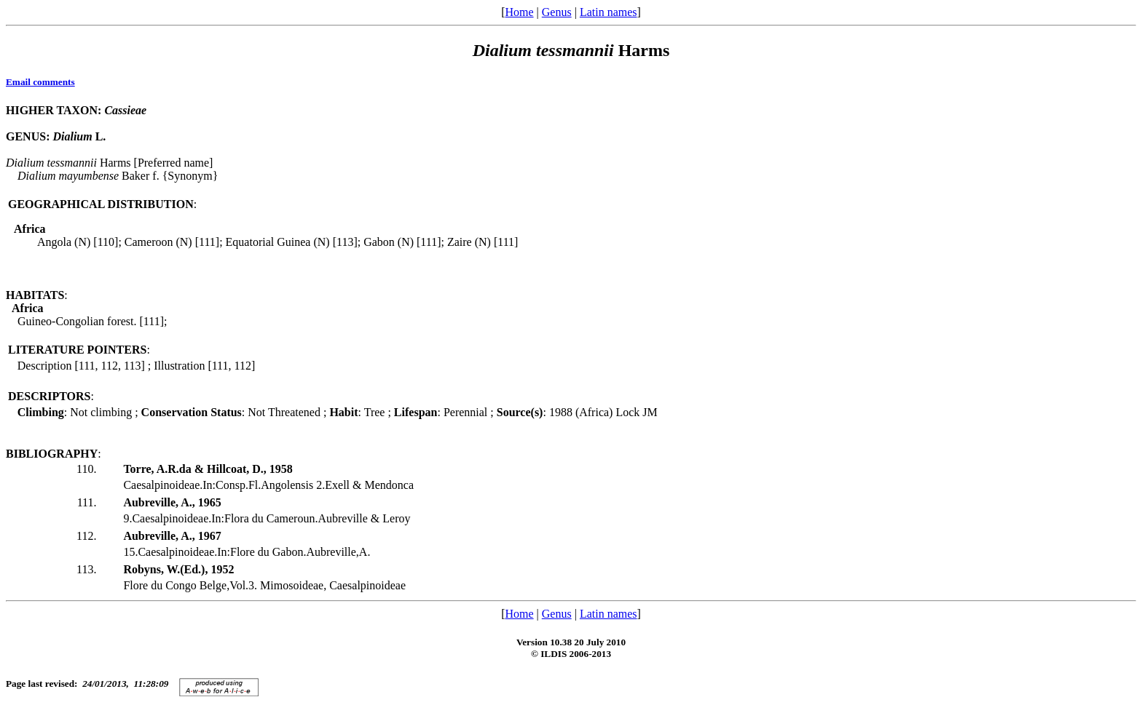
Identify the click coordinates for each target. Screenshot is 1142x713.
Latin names (608, 12)
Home (519, 12)
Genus (557, 12)
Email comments (40, 81)
